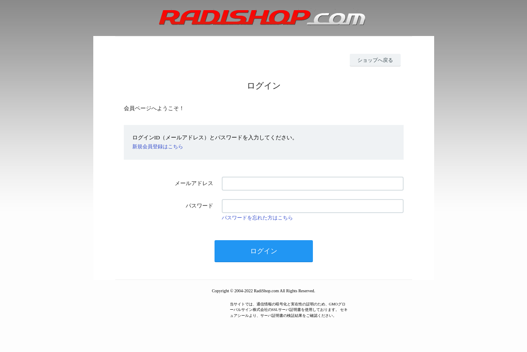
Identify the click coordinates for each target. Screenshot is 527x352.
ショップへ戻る (375, 60)
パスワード (199, 205)
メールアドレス (194, 183)
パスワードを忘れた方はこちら (257, 218)
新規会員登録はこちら (157, 147)
